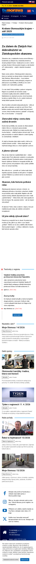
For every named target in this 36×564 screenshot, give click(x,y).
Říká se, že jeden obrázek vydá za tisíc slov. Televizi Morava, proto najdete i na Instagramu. (21, 502)
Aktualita (5, 377)
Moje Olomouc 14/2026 (13, 327)
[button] (33, 11)
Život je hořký (9, 296)
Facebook (6, 16)
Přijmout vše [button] (24, 559)
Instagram (15, 16)
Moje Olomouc (7, 331)
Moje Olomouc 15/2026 (13, 470)
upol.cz (6, 290)
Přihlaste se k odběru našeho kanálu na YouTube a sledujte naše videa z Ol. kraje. (21, 511)
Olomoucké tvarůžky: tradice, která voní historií (15, 372)
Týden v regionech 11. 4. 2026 (16, 404)
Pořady (14, 23)
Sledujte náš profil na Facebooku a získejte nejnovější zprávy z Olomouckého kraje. (19, 494)
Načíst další (17, 315)
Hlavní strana (6, 23)
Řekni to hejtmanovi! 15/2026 (16, 438)
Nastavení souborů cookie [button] (11, 559)
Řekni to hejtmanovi (8, 441)
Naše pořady (7, 418)
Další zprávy (7, 351)
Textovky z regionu (12, 269)
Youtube (6, 18)
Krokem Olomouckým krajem (13, 34)
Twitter (24, 16)
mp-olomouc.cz (9, 308)
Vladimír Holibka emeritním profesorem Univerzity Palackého (17, 276)
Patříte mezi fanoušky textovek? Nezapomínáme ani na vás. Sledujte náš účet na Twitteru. (21, 519)
